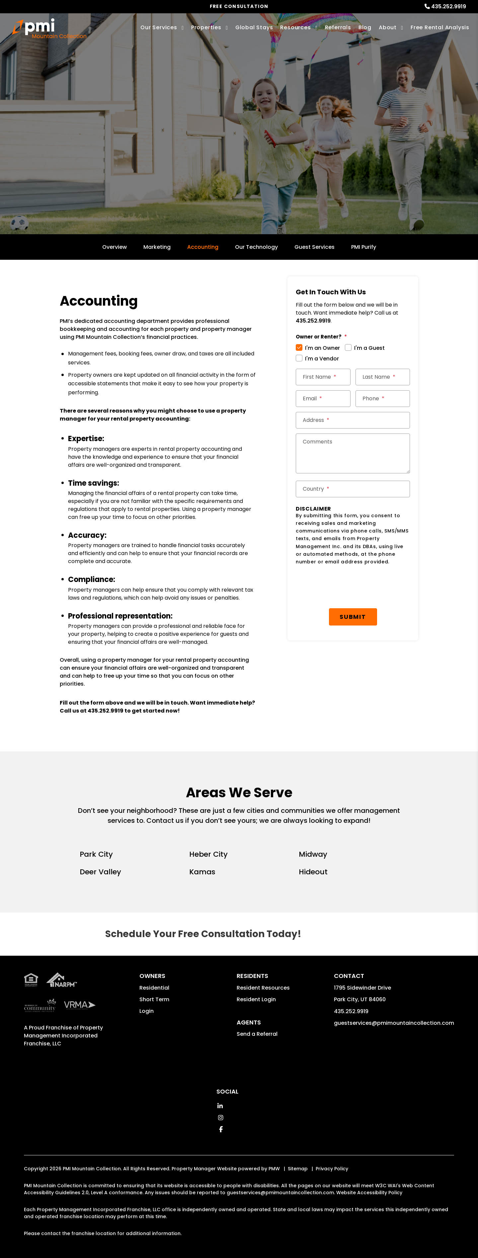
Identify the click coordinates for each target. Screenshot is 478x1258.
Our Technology (256, 247)
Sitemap (298, 1168)
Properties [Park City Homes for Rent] (206, 27)
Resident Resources (263, 988)
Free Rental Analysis (440, 27)
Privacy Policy (332, 1168)
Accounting (202, 247)
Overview (114, 247)
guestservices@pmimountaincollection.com (394, 1023)
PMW (274, 1168)
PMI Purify (363, 247)
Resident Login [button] (256, 999)
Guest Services (314, 247)
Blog (364, 27)
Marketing (157, 247)
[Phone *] (383, 398)
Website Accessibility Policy (369, 1192)
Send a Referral (257, 1034)
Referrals (338, 27)
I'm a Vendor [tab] (322, 358)
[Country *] (353, 489)
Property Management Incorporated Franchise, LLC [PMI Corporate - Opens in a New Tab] (63, 1035)
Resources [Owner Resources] (295, 27)
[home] (49, 28)
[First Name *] (323, 377)
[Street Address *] (353, 420)
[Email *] (323, 398)
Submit (355, 582)
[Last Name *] (383, 377)
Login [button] (146, 1011)
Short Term (154, 999)
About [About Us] (388, 27)
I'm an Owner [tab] (322, 348)
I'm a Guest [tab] (369, 348)
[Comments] (353, 453)
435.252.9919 (448, 6)
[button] (219, 1106)
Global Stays (254, 27)
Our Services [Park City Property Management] (158, 27)
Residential (154, 988)
